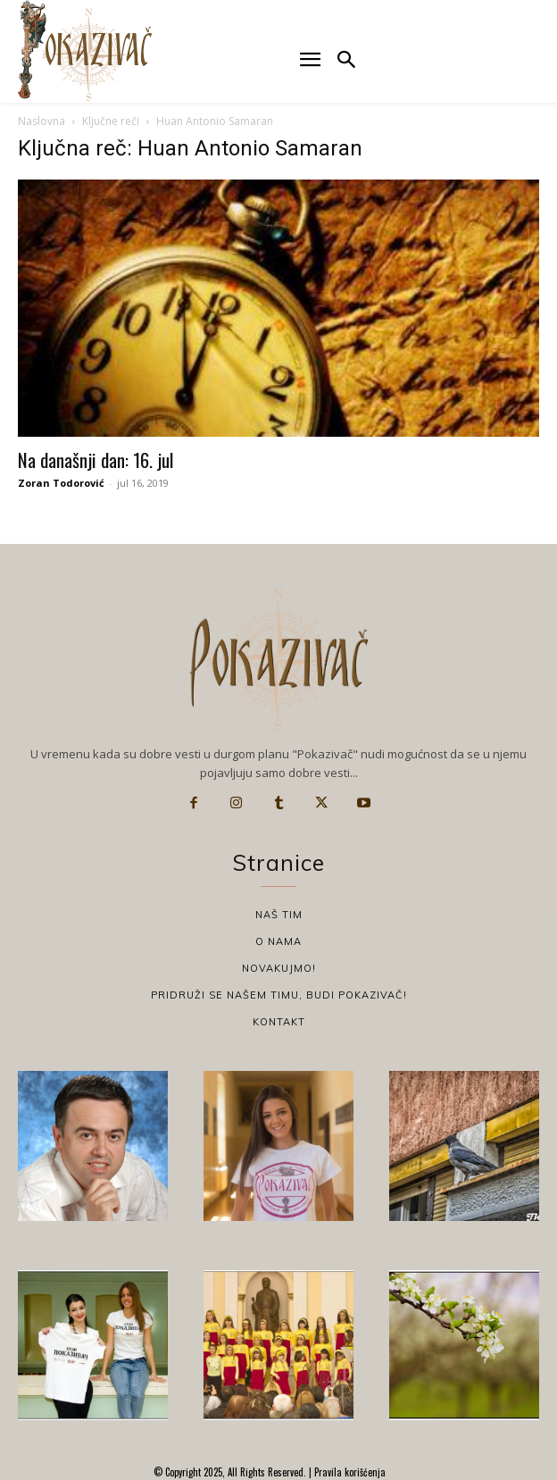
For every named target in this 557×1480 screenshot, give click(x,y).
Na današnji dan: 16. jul (95, 459)
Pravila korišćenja (349, 1472)
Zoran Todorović (61, 482)
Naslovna (41, 121)
